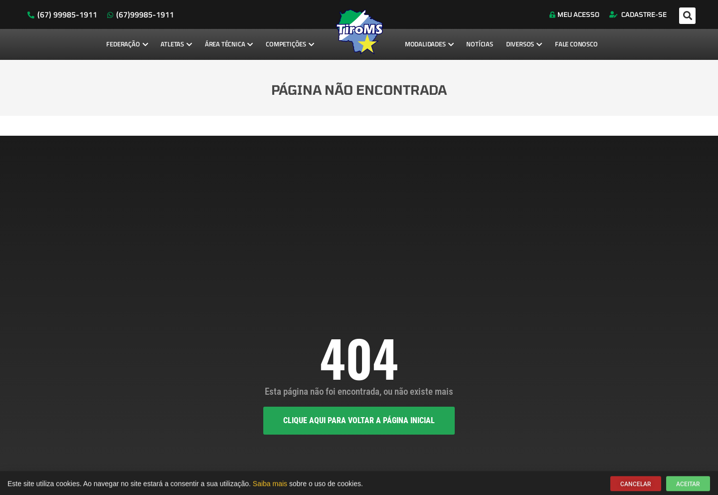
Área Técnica (229, 44)
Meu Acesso (574, 14)
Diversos (524, 44)
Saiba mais (270, 486)
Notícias (479, 44)
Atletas (176, 44)
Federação (127, 44)
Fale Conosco (576, 44)
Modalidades (429, 44)
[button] (687, 15)
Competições (290, 44)
